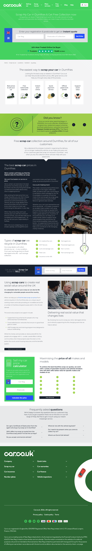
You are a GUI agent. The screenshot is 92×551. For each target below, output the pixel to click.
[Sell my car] (29, 5)
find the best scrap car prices (27, 298)
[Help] (71, 5)
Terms (57, 515)
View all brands (50, 399)
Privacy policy (38, 515)
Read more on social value (15, 350)
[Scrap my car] (38, 5)
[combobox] (58, 36)
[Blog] (65, 5)
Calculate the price (19, 400)
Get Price (79, 37)
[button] (73, 125)
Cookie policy (48, 515)
